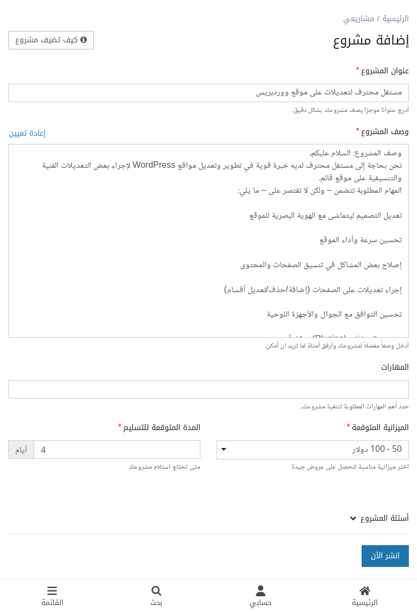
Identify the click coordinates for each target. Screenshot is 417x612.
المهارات (395, 368)
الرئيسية (395, 18)
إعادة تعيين (27, 133)
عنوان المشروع (385, 71)
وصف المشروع (385, 132)
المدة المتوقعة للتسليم (161, 428)
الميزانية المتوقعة (380, 428)
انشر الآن (385, 555)
